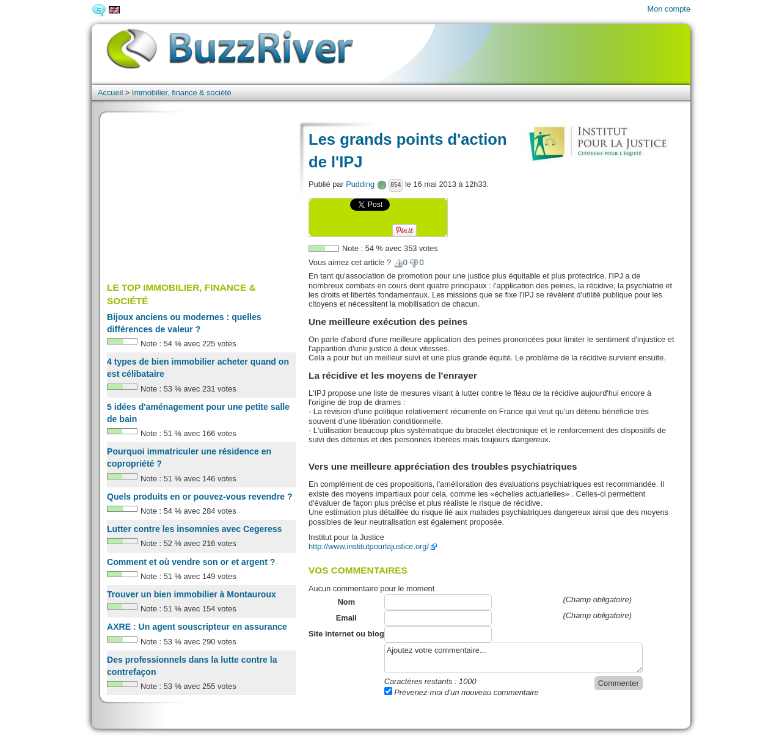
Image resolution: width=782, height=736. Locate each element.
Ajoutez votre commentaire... (513, 658)
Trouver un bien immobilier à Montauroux (191, 594)
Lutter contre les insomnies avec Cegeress (194, 529)
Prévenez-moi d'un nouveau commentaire (461, 692)
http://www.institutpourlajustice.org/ (369, 546)
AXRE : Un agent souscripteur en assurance (197, 627)
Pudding (360, 184)
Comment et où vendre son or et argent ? (191, 562)
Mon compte (669, 8)
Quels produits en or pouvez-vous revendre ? (200, 496)
